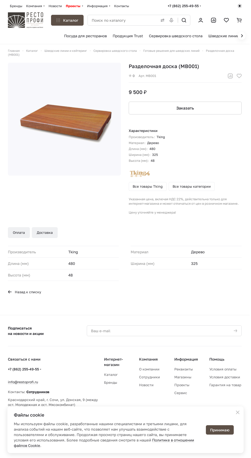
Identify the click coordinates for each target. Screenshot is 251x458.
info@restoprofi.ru (23, 382)
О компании (149, 369)
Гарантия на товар (225, 385)
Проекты (181, 385)
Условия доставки (224, 377)
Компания (148, 359)
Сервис (180, 393)
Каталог (111, 374)
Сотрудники (149, 377)
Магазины (182, 377)
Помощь (216, 359)
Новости (146, 385)
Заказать (185, 108)
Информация (186, 359)
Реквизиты (183, 369)
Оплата (19, 232)
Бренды (110, 382)
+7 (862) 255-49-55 (183, 6)
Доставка (45, 232)
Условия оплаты (222, 369)
